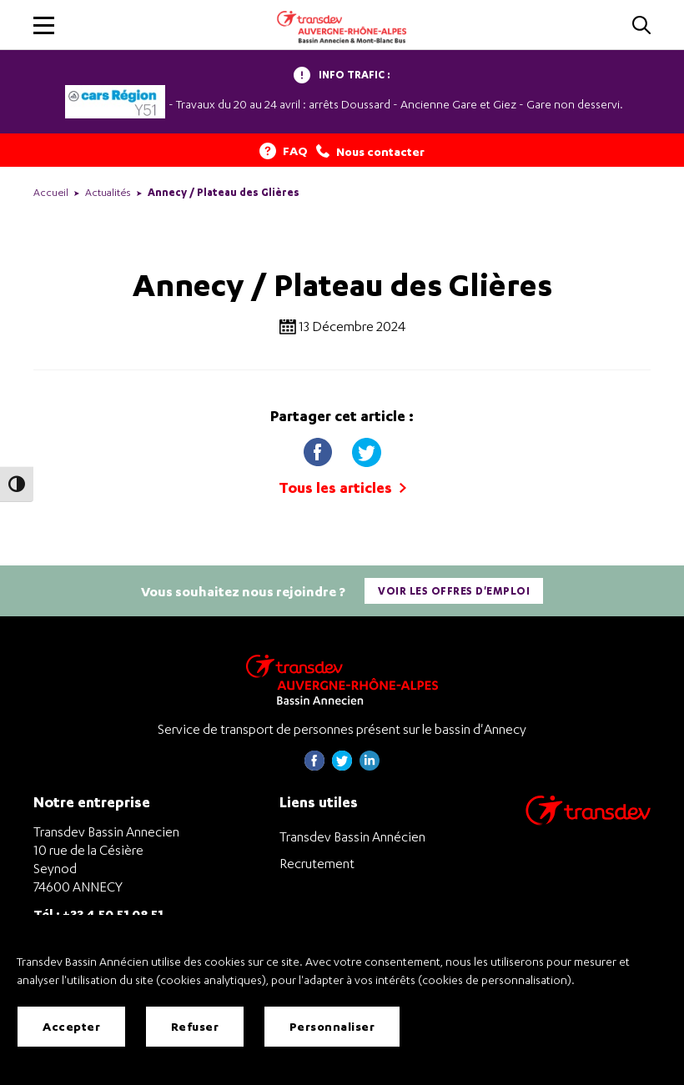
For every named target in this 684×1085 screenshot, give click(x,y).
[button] (43, 25)
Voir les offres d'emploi (454, 591)
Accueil (50, 192)
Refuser (195, 1026)
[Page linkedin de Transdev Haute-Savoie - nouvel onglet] (370, 766)
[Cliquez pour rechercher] (641, 26)
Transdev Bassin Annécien (352, 836)
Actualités (108, 192)
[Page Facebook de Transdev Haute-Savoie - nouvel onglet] (314, 766)
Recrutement (317, 863)
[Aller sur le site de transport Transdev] (588, 821)
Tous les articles (342, 487)
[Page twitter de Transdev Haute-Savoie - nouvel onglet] (342, 766)
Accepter (71, 1026)
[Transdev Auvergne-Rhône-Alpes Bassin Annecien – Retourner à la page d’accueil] (342, 679)
